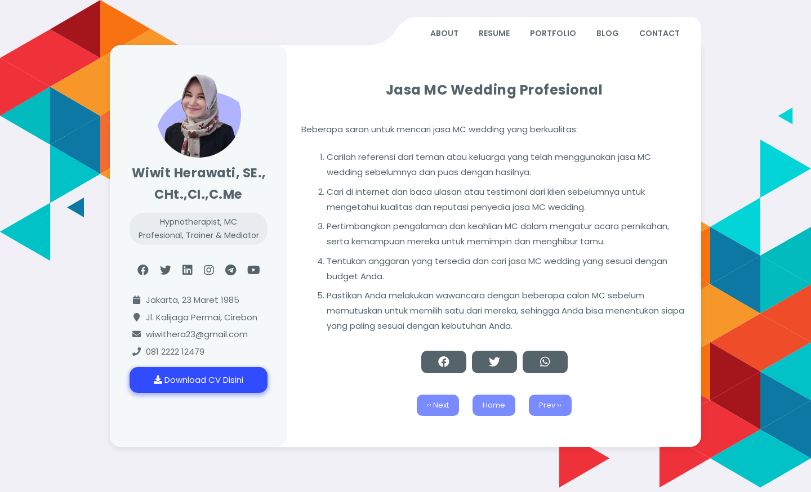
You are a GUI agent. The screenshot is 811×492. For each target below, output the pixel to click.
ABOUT (444, 33)
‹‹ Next (438, 405)
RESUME (494, 33)
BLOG (607, 33)
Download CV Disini (198, 380)
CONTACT (659, 33)
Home (494, 405)
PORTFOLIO (553, 33)
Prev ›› (550, 405)
